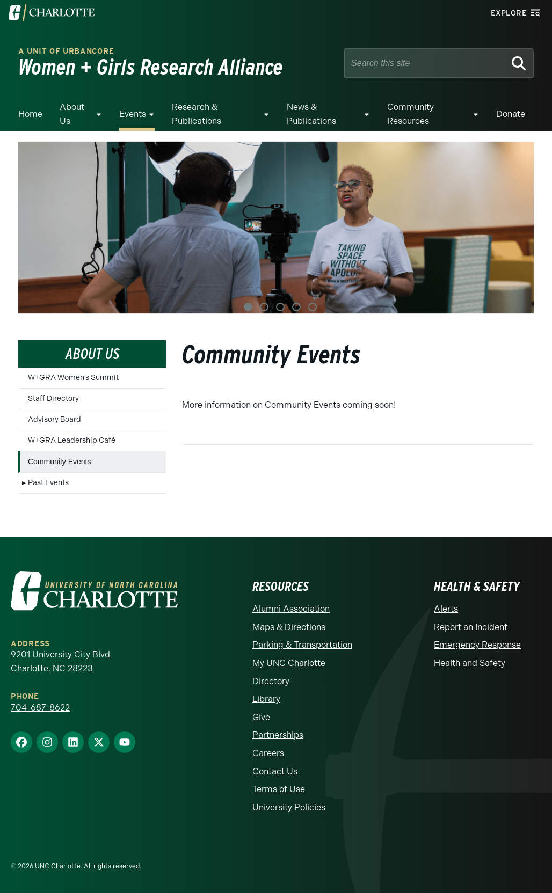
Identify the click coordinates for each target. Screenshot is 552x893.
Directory (270, 681)
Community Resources (410, 114)
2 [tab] (264, 307)
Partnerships (277, 735)
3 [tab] (280, 307)
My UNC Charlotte (288, 663)
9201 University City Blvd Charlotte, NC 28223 (60, 661)
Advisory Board (54, 419)
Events (132, 114)
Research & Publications (196, 114)
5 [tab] (312, 307)
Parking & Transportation (302, 645)
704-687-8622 (40, 707)
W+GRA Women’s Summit (73, 377)
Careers (268, 753)
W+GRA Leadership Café (71, 440)
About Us (72, 114)
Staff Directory (53, 398)
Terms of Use (278, 789)
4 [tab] (296, 307)
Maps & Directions (288, 627)
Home (30, 114)
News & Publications (311, 114)
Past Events (48, 482)
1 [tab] (248, 307)
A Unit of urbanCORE (66, 51)
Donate (510, 114)
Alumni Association (291, 609)
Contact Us (274, 771)
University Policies (288, 807)
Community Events (59, 461)
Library (266, 699)
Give (261, 717)
